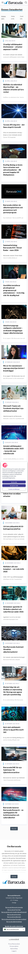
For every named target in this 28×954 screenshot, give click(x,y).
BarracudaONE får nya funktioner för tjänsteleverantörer (12, 769)
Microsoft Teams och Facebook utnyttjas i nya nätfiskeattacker (13, 408)
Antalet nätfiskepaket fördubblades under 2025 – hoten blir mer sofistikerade (13, 450)
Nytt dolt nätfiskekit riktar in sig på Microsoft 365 (13, 729)
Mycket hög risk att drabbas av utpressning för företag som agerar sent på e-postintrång (12, 691)
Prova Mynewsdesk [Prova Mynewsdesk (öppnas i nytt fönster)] (14, 944)
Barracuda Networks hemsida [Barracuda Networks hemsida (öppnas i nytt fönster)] (14, 907)
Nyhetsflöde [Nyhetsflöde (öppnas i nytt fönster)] (14, 948)
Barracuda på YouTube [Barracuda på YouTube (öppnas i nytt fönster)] (14, 910)
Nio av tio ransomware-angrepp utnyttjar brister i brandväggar (14, 368)
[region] (14, 477)
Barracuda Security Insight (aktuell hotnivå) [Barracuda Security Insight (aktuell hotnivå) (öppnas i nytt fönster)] (14, 912)
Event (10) (21, 17)
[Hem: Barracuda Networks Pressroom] (13, 2)
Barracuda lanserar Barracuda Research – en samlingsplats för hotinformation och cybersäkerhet (13, 813)
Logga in (14, 951)
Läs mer (14, 876)
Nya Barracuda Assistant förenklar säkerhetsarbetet (13, 649)
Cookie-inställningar (14, 489)
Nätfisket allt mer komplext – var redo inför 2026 (13, 569)
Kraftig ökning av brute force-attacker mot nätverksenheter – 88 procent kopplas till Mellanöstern (12, 170)
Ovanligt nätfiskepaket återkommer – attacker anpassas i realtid (12, 46)
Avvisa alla (14, 482)
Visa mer (14, 828)
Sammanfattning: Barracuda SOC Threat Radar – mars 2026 (12, 247)
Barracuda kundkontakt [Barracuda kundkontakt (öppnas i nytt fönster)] (14, 917)
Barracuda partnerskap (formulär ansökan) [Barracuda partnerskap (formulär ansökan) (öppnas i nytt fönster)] (14, 919)
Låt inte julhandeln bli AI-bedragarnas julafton (13, 527)
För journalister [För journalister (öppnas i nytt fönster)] (14, 946)
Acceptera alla (14, 485)
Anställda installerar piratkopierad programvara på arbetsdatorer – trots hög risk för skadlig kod (13, 290)
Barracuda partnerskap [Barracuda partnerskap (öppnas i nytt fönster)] (14, 914)
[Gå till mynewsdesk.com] (14, 939)
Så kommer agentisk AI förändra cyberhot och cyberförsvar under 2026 (13, 609)
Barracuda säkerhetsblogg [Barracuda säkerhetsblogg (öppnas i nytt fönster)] (14, 921)
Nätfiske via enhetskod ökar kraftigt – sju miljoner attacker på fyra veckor (13, 88)
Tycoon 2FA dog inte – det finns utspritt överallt (14, 126)
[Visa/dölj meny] (2, 2)
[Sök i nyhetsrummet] (26, 2)
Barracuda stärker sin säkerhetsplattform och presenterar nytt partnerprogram (13, 209)
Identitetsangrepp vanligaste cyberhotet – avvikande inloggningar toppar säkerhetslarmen (13, 329)
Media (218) (13, 17)
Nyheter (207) (3, 17)
